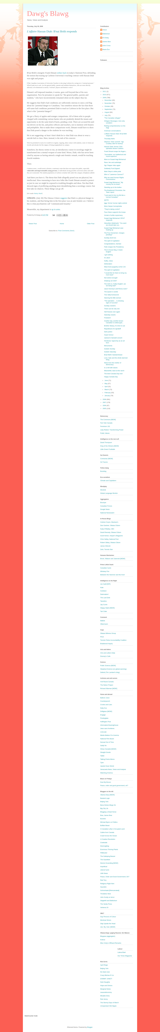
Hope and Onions (106, 985)
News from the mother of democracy (112, 364)
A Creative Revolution (107, 839)
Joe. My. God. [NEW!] (107, 927)
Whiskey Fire (104, 571)
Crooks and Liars (106, 704)
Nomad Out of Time (107, 742)
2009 (105, 97)
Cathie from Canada (107, 832)
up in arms (56, 209)
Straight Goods (105, 752)
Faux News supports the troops (115, 212)
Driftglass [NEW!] (106, 711)
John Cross (107, 45)
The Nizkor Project (106, 685)
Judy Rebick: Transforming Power (111, 430)
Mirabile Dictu (105, 996)
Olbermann (104, 624)
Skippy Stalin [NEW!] (107, 608)
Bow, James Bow (106, 815)
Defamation (108, 264)
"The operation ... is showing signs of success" (114, 302)
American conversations (112, 131)
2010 (105, 94)
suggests (63, 198)
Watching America (106, 773)
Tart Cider (103, 611)
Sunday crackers (110, 306)
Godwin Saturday (110, 352)
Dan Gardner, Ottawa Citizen (110, 525)
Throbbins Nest (105, 894)
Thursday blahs (109, 139)
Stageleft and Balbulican (108, 900)
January (108, 395)
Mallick (102, 621)
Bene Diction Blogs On (108, 805)
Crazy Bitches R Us (107, 975)
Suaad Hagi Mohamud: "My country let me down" (113, 183)
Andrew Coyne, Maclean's (109, 522)
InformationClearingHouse (109, 725)
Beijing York (104, 801)
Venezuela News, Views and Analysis (113, 769)
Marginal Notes (105, 989)
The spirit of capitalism (111, 241)
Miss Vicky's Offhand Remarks (110, 943)
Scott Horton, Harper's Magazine (111, 536)
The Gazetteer (105, 859)
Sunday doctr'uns (110, 238)
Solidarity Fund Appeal (112, 168)
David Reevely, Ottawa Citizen (110, 532)
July (106, 115)
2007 (105, 402)
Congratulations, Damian (112, 244)
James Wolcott (105, 546)
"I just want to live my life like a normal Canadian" (114, 196)
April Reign (104, 965)
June (106, 380)
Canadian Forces (106, 506)
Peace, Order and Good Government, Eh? (114, 877)
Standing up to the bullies (112, 187)
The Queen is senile (111, 292)
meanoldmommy (106, 992)
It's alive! (107, 258)
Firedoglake (104, 718)
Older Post (90, 223)
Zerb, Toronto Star (106, 549)
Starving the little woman (112, 298)
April (106, 386)
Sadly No (103, 745)
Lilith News (104, 873)
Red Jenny (104, 999)
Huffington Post (105, 722)
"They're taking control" (112, 209)
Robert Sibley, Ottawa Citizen (110, 542)
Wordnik (103, 490)
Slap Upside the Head (107, 923)
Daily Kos (103, 708)
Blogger (89, 1027)
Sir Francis (104, 462)
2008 (105, 399)
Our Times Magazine (125, 956)
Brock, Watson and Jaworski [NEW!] (112, 559)
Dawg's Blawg (48, 13)
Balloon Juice (104, 698)
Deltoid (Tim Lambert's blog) (110, 672)
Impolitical (103, 866)
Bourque (103, 502)
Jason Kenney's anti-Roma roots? (115, 289)
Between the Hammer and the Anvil (112, 575)
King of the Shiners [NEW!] (109, 446)
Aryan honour (108, 335)
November (108, 103)
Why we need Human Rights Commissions (114, 178)
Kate (101, 587)
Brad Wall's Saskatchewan (113, 355)
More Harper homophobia (113, 206)
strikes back (62, 73)
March (107, 389)
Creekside (103, 842)
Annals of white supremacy (113, 215)
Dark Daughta (105, 982)
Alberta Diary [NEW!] (107, 795)
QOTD (106, 200)
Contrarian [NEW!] (106, 458)
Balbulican (106, 34)
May (106, 383)
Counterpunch (105, 701)
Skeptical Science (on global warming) (113, 669)
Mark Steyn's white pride (112, 171)
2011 (105, 91)
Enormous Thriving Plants (109, 849)
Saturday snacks (110, 315)
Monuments (108, 346)
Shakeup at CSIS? (110, 281)
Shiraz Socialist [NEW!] (108, 749)
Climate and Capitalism (108, 480)
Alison (105, 30)
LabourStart (122, 952)
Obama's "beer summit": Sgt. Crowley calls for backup (114, 143)
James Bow (107, 41)
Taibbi (102, 756)
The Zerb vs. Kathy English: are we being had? (115, 285)
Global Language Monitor (109, 493)
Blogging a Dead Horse (108, 812)
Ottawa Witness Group (108, 633)
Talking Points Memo (107, 759)
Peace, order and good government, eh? (114, 785)
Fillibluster (103, 853)
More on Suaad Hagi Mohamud (115, 159)
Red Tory (103, 880)
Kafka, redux (108, 261)
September (109, 109)
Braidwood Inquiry (106, 643)
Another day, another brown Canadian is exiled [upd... (113, 322)
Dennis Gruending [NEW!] (109, 863)
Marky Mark (38, 193)
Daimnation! (104, 594)
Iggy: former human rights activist (115, 203)
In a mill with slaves (110, 368)
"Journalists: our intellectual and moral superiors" (115, 155)
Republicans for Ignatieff (112, 329)
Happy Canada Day (111, 377)
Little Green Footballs (107, 449)
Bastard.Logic (105, 798)
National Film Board (107, 739)
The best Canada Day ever (113, 374)
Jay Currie (103, 604)
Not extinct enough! (110, 278)
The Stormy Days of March (109, 1002)
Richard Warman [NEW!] (108, 688)
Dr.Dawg (106, 38)
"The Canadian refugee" (112, 118)
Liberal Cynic (104, 870)
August (107, 112)
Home (62, 223)
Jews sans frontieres (107, 728)
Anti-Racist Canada (107, 682)
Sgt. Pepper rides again (112, 165)
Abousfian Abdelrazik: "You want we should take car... (115, 224)
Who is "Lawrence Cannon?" (114, 174)
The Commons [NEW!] (108, 419)
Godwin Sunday (109, 349)
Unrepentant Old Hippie (108, 1006)
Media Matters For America (109, 735)
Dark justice (108, 332)
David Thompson (106, 442)
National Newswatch (107, 513)
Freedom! (107, 318)
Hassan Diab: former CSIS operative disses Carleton (113, 147)
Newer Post (33, 223)
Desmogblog (104, 846)
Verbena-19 (104, 907)
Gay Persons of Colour (108, 917)
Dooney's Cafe (105, 656)
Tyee (102, 762)
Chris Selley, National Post (109, 539)
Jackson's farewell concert (113, 338)
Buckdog (103, 471)
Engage (103, 715)
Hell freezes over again (112, 312)
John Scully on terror (107, 897)
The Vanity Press (106, 904)
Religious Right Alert (107, 883)
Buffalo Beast (104, 825)
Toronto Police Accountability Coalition (113, 640)
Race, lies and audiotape (112, 162)
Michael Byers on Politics (109, 822)
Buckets (103, 819)
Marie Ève (106, 49)
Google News (105, 509)
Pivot (102, 637)
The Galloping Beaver (107, 856)
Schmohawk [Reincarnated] (109, 890)
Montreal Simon (105, 920)
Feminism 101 (105, 426)
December (108, 100)
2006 (105, 405)
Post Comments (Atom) (66, 231)
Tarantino (103, 601)
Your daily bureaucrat (111, 295)
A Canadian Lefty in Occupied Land (112, 829)
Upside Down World (107, 766)
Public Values (105, 433)
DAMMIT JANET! (106, 979)
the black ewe (105, 972)
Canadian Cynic (105, 568)
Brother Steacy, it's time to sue (114, 326)
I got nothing (108, 255)
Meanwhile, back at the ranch (114, 371)
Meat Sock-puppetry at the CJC (115, 267)
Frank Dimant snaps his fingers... (115, 151)
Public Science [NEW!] (108, 665)
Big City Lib (104, 808)
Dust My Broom (105, 782)
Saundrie (103, 887)
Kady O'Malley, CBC (107, 529)
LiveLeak (103, 732)
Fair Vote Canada (106, 423)
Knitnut (102, 940)
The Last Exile (105, 598)
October (108, 106)
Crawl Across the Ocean (108, 836)
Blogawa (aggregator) (107, 936)
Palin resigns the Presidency (114, 247)
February (108, 392)
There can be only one (111, 309)
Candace (103, 591)
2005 (105, 408)
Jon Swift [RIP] (105, 584)
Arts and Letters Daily (107, 653)
